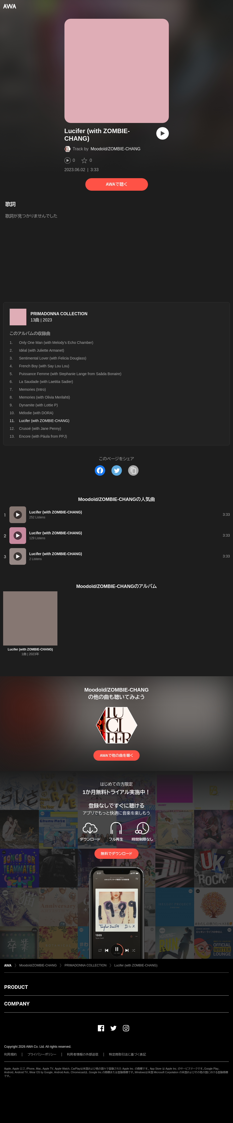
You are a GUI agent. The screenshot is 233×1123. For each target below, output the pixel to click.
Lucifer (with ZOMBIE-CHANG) (30, 649)
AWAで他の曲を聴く (116, 755)
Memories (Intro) (32, 389)
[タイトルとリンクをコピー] (133, 470)
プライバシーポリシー (41, 1054)
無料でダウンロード (116, 854)
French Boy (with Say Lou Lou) (44, 366)
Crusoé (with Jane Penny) (40, 428)
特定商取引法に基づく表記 (127, 1054)
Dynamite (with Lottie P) (38, 405)
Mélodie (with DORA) (36, 413)
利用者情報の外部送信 (82, 1054)
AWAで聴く (116, 184)
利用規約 (10, 1054)
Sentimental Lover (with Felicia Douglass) (52, 358)
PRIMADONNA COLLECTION (59, 314)
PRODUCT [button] (16, 987)
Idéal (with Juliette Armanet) (41, 350)
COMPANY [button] (16, 1004)
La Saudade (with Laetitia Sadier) (46, 382)
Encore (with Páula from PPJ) (43, 436)
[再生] (162, 133)
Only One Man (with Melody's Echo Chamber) (56, 342)
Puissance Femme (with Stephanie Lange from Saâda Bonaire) (70, 374)
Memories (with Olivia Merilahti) (44, 397)
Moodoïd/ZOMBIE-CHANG (115, 149)
